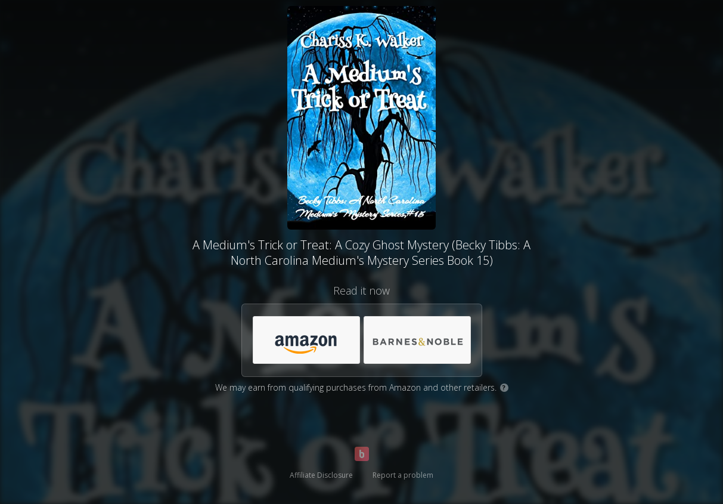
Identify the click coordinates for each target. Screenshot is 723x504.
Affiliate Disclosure (321, 475)
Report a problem (403, 475)
